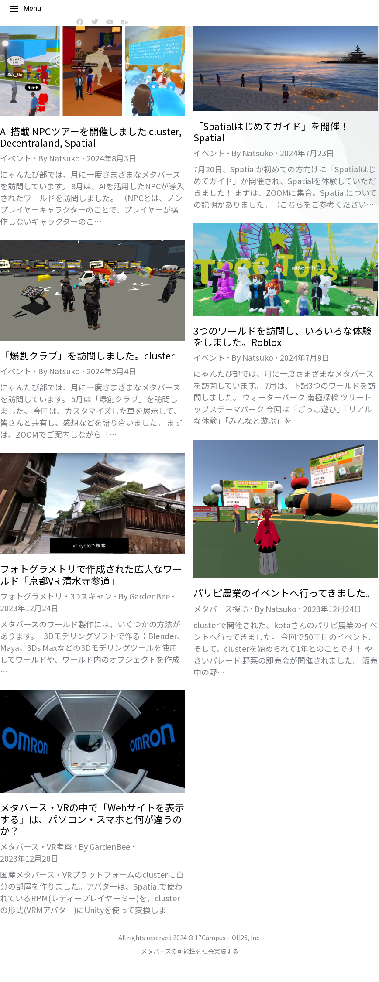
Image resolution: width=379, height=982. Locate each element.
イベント (15, 158)
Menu (25, 8)
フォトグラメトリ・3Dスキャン (56, 596)
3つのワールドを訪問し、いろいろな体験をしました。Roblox (282, 336)
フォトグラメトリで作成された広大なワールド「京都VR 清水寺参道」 (91, 574)
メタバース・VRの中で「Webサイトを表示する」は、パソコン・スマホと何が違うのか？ (92, 818)
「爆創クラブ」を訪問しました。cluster (87, 355)
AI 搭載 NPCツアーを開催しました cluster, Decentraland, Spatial (91, 136)
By (59, 158)
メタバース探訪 (220, 608)
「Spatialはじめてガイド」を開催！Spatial (271, 131)
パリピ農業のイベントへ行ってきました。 (284, 592)
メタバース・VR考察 (36, 846)
